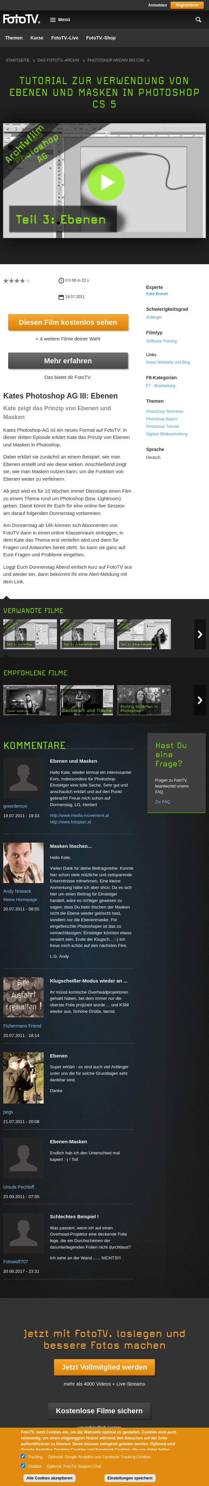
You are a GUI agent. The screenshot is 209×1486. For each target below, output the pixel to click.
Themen (14, 37)
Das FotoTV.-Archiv (58, 60)
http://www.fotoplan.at (70, 821)
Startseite (18, 60)
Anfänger (154, 317)
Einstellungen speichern (130, 1478)
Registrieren (187, 5)
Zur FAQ (162, 802)
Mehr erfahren (68, 361)
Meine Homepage (20, 899)
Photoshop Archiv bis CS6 (116, 60)
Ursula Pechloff (18, 1187)
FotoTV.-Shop (101, 37)
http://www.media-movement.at (79, 815)
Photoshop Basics (161, 419)
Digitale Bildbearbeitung (167, 434)
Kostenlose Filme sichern (99, 1411)
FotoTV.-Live (64, 37)
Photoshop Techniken (165, 411)
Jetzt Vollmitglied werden (104, 1367)
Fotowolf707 (15, 1261)
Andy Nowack (17, 891)
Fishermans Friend (22, 1025)
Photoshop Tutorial (162, 426)
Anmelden (157, 5)
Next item (200, 634)
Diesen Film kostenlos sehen (68, 322)
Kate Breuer (157, 294)
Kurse (37, 37)
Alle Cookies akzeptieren (49, 1478)
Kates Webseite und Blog (168, 362)
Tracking (35, 1457)
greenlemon (15, 806)
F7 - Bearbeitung (160, 385)
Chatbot (34, 1466)
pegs (8, 1112)
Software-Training (161, 341)
